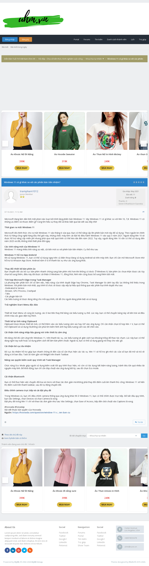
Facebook (101, 532)
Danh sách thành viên (116, 39)
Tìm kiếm (98, 39)
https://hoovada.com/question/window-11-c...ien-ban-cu (41, 412)
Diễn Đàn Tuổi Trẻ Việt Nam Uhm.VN (19, 58)
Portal (76, 39)
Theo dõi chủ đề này (13, 434)
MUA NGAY (22, 168)
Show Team (83, 545)
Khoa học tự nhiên (94, 58)
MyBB (16, 562)
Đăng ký (25, 39)
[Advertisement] (74, 88)
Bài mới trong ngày (19, 47)
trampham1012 (29, 191)
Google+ (101, 539)
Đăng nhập (10, 39)
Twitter (100, 535)
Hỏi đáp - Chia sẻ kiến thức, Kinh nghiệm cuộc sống (60, 58)
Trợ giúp (142, 39)
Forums (87, 39)
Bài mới (5, 47)
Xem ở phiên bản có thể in (15, 438)
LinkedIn (101, 542)
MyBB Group (37, 562)
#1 (143, 212)
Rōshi (131, 562)
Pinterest (101, 545)
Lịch (132, 39)
